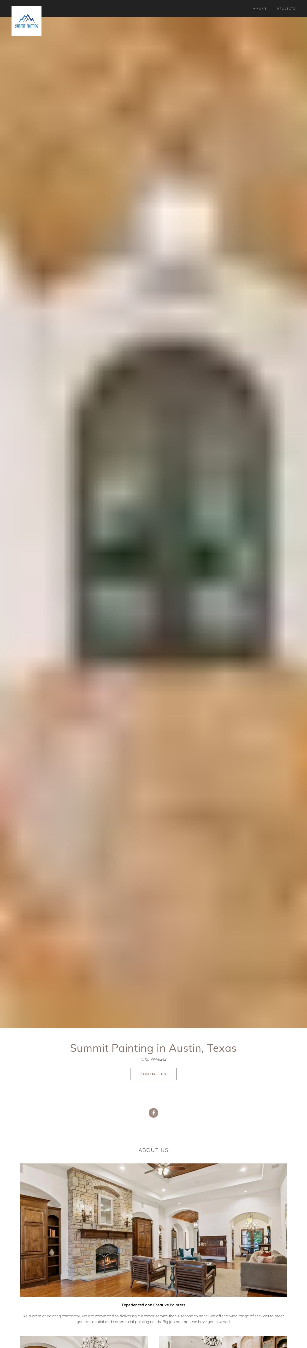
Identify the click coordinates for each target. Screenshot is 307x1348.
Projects (286, 8)
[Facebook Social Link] (153, 1113)
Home (261, 8)
